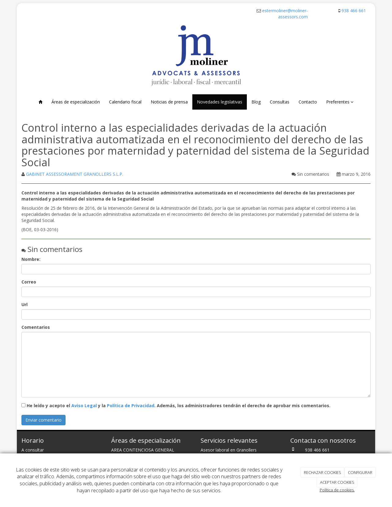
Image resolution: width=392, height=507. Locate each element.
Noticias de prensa (169, 102)
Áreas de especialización (75, 102)
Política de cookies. (337, 490)
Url (24, 304)
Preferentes (339, 102)
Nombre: (30, 259)
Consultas (279, 102)
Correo (28, 282)
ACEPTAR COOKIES (337, 482)
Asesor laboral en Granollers (229, 450)
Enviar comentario (43, 420)
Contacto (308, 102)
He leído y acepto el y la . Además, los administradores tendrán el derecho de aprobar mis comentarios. (178, 405)
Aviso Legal (84, 405)
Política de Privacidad (130, 405)
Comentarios (35, 327)
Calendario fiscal (125, 102)
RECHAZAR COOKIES (322, 472)
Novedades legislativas (219, 102)
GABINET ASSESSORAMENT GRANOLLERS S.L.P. (74, 174)
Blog (256, 102)
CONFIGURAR (360, 472)
